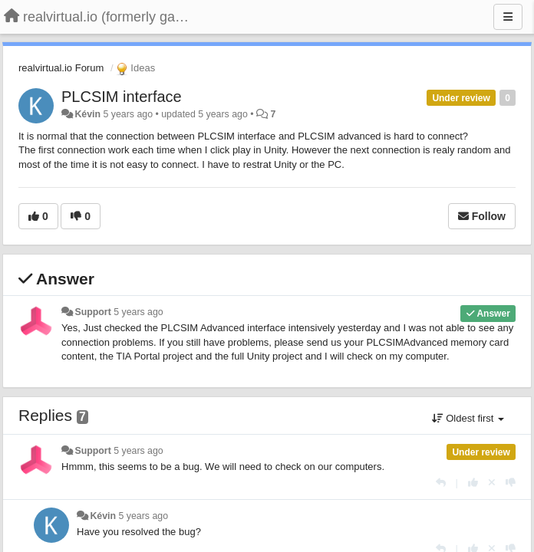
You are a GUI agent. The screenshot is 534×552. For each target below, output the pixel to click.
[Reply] (441, 482)
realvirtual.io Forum (61, 68)
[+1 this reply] (473, 482)
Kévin (87, 114)
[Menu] (507, 17)
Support (92, 312)
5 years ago (138, 312)
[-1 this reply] (511, 482)
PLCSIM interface (121, 96)
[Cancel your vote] (492, 482)
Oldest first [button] (468, 418)
